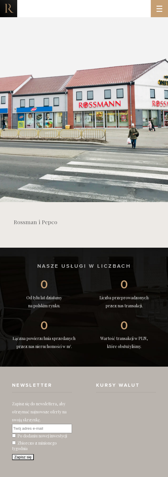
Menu (162, 4)
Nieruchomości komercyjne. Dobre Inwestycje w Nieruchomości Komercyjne (8, 8)
